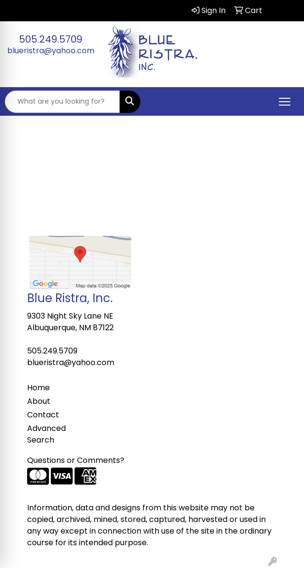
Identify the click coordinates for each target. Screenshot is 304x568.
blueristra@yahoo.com (50, 50)
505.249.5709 (50, 39)
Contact (43, 414)
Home (38, 387)
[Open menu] (284, 101)
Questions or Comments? (75, 460)
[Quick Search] (62, 102)
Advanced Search (46, 434)
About (38, 401)
